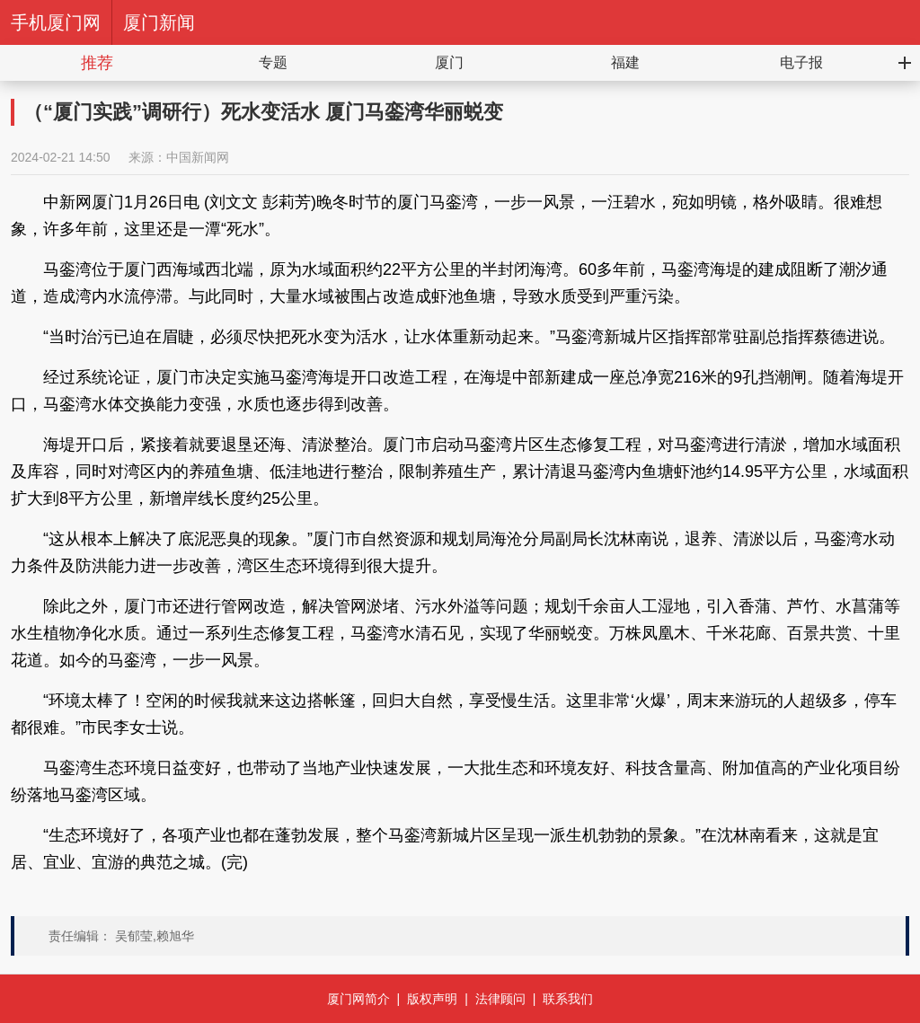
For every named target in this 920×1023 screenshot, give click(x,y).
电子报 (801, 62)
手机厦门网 (56, 22)
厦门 (449, 62)
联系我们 (568, 999)
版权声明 (432, 999)
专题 (273, 62)
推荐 (97, 63)
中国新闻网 (197, 157)
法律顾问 (500, 999)
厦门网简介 (358, 999)
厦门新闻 (159, 22)
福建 (625, 62)
